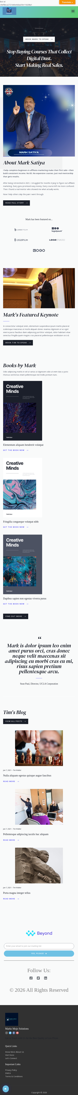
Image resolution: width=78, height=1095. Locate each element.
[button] (73, 11)
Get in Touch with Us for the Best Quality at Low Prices (31, 1038)
